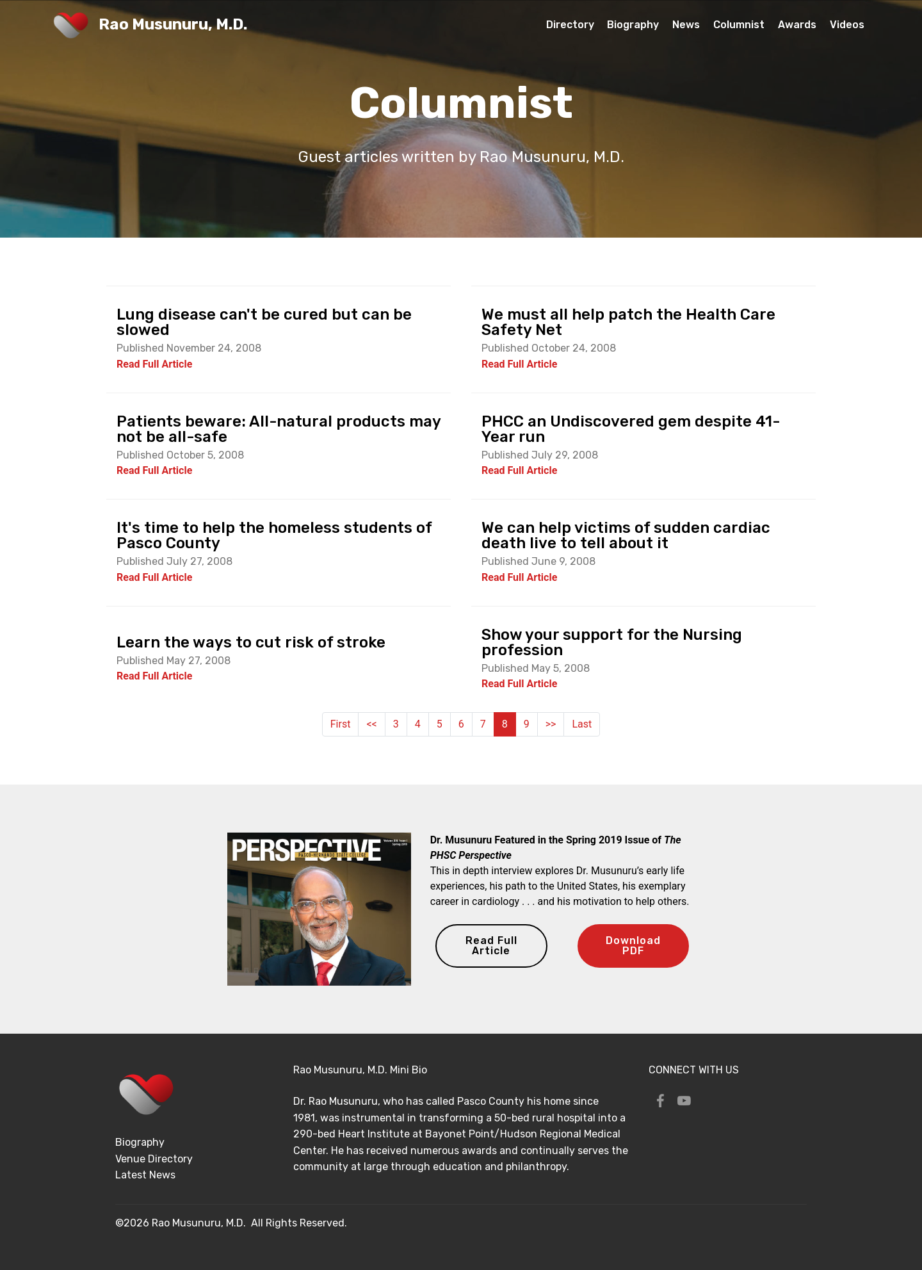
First (340, 724)
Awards (797, 25)
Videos (847, 25)
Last (582, 724)
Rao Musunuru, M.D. (173, 25)
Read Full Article (491, 945)
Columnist (738, 25)
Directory (570, 25)
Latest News (145, 1175)
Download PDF (633, 945)
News (686, 25)
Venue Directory (154, 1159)
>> (551, 724)
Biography (633, 25)
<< (371, 724)
